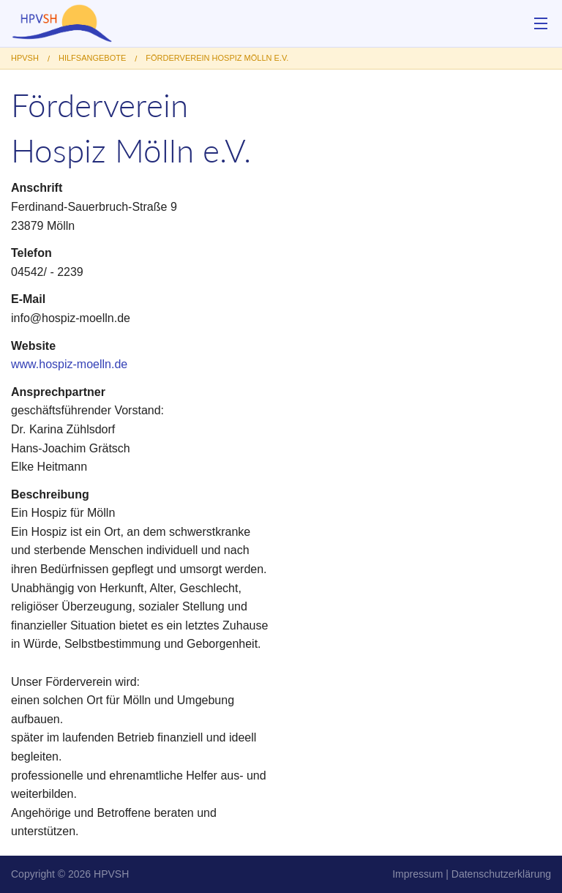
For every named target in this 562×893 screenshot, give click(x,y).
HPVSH (111, 874)
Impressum (417, 874)
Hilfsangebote (92, 57)
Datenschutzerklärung (501, 874)
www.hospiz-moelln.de (69, 364)
